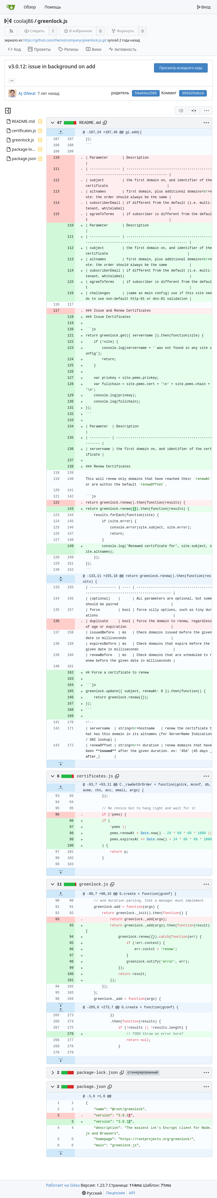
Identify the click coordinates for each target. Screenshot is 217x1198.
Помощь (53, 7)
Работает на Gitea (63, 1185)
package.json (91, 1087)
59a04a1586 (146, 93)
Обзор (30, 7)
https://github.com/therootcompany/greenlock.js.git (64, 40)
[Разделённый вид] (194, 110)
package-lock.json (97, 1072)
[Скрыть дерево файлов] (8, 110)
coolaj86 (23, 21)
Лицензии (115, 1192)
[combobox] (181, 110)
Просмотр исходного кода (180, 67)
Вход (204, 7)
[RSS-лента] (11, 31)
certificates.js (95, 776)
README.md (90, 123)
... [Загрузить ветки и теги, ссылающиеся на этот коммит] (12, 80)
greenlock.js (53, 21)
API (132, 1192)
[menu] (206, 110)
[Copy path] (105, 123)
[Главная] (11, 7)
